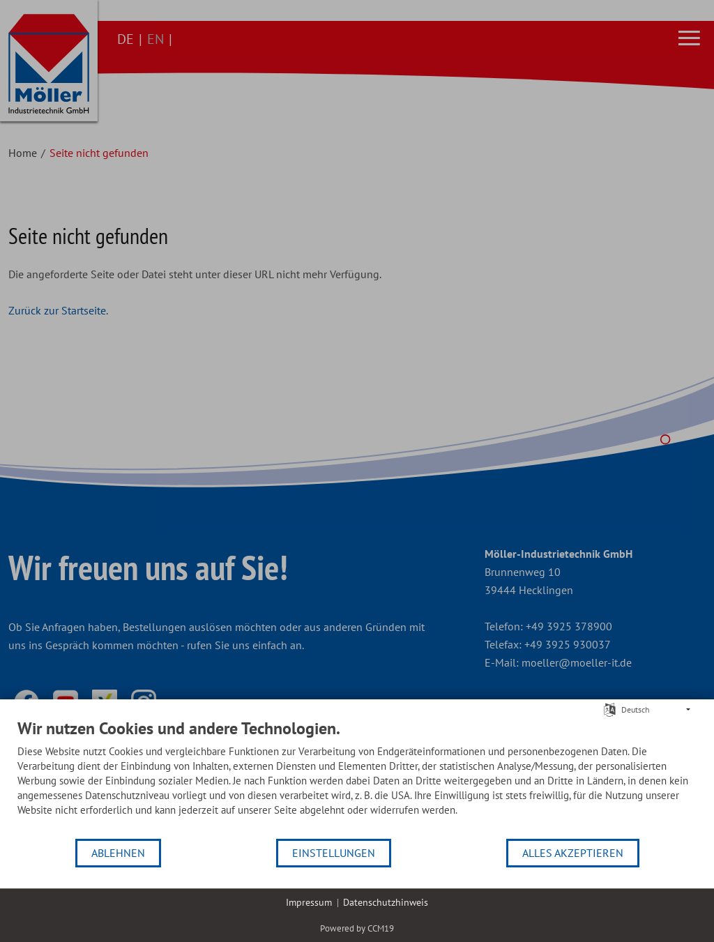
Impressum (309, 902)
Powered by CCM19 (357, 928)
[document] (357, 777)
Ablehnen (118, 853)
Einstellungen (333, 853)
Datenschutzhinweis (385, 902)
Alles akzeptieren (572, 853)
